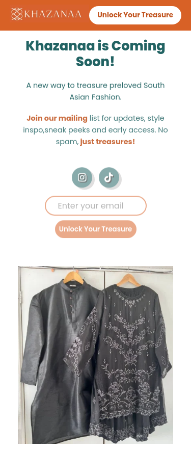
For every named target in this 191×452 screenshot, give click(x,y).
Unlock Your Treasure (95, 230)
